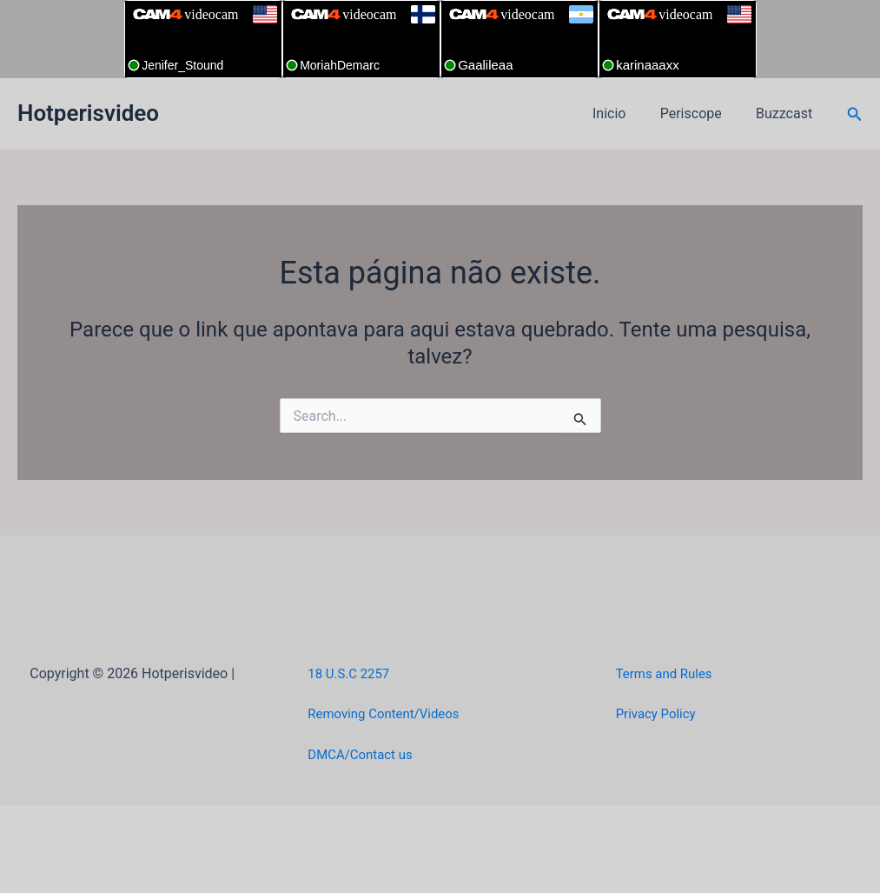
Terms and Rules (667, 673)
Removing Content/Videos (389, 713)
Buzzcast (787, 113)
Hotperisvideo (88, 113)
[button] (855, 114)
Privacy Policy (659, 713)
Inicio (624, 113)
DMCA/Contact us (364, 754)
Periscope (700, 113)
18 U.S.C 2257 (351, 673)
